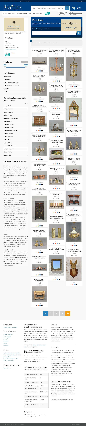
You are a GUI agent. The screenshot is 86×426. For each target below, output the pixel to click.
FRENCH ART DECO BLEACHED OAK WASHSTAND (39, 281)
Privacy (5, 343)
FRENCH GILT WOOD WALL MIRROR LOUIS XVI (74, 92)
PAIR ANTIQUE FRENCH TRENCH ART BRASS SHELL (56, 217)
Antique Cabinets (8, 109)
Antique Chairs (8, 115)
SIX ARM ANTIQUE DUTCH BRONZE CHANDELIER (39, 135)
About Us (6, 88)
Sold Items (6, 91)
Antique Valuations (24, 13)
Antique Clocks (8, 121)
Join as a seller (7, 336)
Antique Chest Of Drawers (11, 118)
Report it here (7, 368)
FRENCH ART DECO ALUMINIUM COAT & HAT (56, 86)
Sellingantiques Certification (11, 85)
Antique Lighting (8, 136)
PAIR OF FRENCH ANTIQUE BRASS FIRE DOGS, (74, 131)
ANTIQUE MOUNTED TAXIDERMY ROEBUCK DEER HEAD (73, 251)
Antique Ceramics (8, 112)
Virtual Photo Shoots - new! (11, 82)
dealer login (79, 1)
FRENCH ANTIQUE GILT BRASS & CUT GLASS (39, 76)
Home (5, 13)
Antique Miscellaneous (10, 146)
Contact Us (6, 345)
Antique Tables (8, 152)
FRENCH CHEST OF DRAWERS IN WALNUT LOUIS (39, 107)
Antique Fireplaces (9, 127)
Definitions (6, 340)
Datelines (6, 341)
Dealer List (48, 43)
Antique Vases (8, 155)
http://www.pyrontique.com (10, 49)
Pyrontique (39, 56)
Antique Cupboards (9, 124)
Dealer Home (7, 76)
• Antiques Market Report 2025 (12, 353)
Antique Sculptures (9, 149)
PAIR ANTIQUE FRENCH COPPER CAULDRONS (74, 159)
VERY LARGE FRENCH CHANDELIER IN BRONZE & (73, 215)
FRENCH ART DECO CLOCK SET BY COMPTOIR (39, 257)
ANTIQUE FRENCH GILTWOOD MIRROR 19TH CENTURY (56, 249)
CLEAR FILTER (25, 62)
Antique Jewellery (8, 133)
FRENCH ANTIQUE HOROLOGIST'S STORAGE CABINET (39, 190)
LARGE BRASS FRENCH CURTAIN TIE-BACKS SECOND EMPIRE (39, 232)
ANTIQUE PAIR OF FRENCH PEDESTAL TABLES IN (74, 184)
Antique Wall (7, 79)
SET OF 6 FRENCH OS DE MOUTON (56, 193)
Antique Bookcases (9, 106)
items (13, 53)
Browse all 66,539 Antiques (10, 327)
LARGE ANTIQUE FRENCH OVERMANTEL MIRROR (56, 141)
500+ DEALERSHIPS (37, 13)
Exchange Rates (7, 338)
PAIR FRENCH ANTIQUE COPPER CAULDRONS (39, 164)
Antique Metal (7, 139)
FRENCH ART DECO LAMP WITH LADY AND (56, 113)
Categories (12, 13)
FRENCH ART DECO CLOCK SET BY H (56, 169)
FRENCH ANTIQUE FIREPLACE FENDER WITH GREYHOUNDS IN (39, 52)
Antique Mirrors (8, 143)
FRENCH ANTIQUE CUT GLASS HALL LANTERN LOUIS (74, 52)
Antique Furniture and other (11, 130)
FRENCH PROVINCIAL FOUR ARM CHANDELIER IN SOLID (56, 52)
